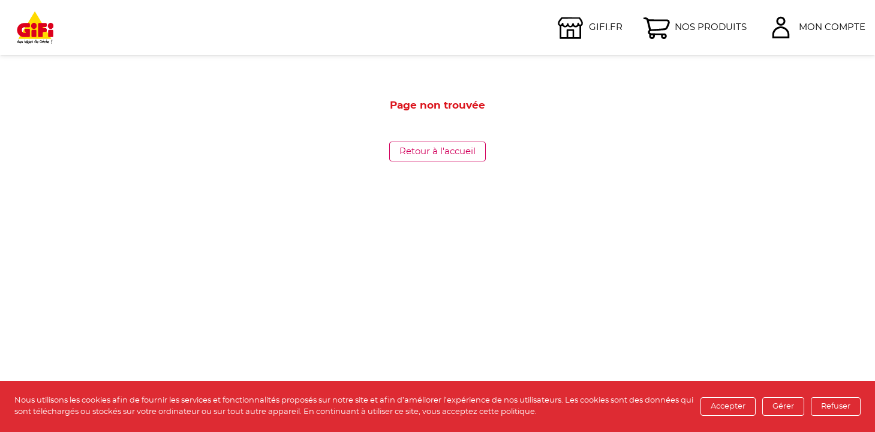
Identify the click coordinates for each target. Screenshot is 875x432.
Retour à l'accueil (437, 151)
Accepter (728, 406)
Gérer (783, 406)
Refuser (835, 406)
